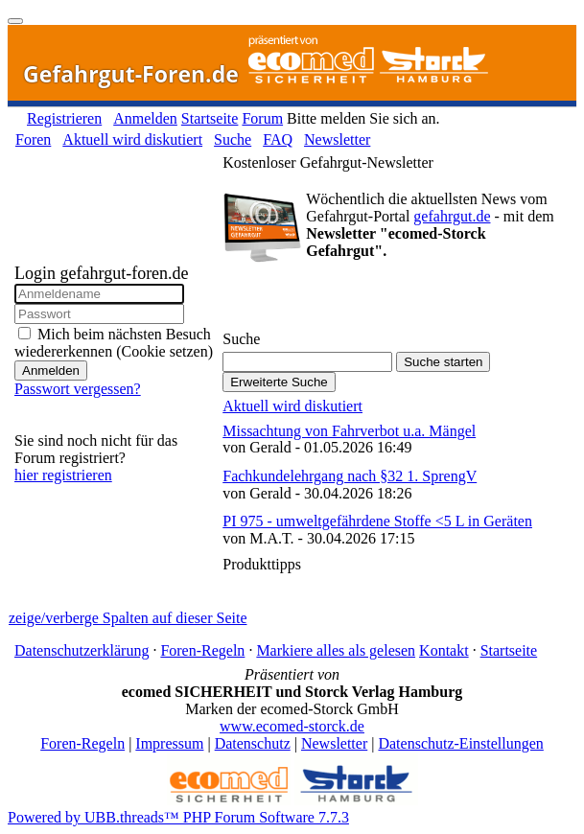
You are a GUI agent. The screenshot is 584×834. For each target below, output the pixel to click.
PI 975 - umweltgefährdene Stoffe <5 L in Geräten (377, 521)
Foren (33, 139)
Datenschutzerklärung (81, 650)
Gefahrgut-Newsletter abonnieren (332, 300)
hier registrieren (63, 475)
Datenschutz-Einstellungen (460, 743)
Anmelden (145, 118)
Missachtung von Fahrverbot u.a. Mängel (349, 431)
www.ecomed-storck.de (292, 726)
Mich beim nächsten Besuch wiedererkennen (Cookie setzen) (113, 342)
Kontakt (444, 650)
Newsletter (337, 139)
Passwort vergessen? (77, 389)
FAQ (277, 139)
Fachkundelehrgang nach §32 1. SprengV (349, 476)
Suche (232, 139)
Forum (262, 118)
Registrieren (64, 118)
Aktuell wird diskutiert (132, 139)
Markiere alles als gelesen (335, 650)
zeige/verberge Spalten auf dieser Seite (127, 618)
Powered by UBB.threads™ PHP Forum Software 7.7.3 (178, 817)
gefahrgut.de (451, 216)
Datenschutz (253, 743)
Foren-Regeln (202, 650)
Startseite (210, 118)
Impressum (169, 743)
